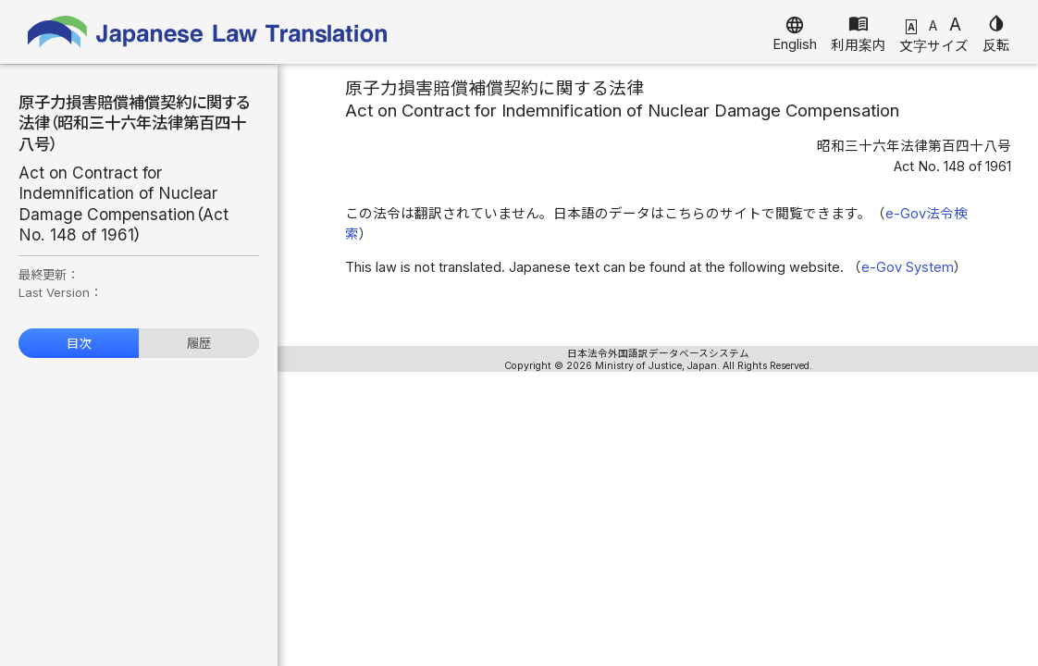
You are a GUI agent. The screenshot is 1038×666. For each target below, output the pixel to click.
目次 (79, 343)
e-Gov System (907, 267)
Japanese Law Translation (208, 32)
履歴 (199, 343)
